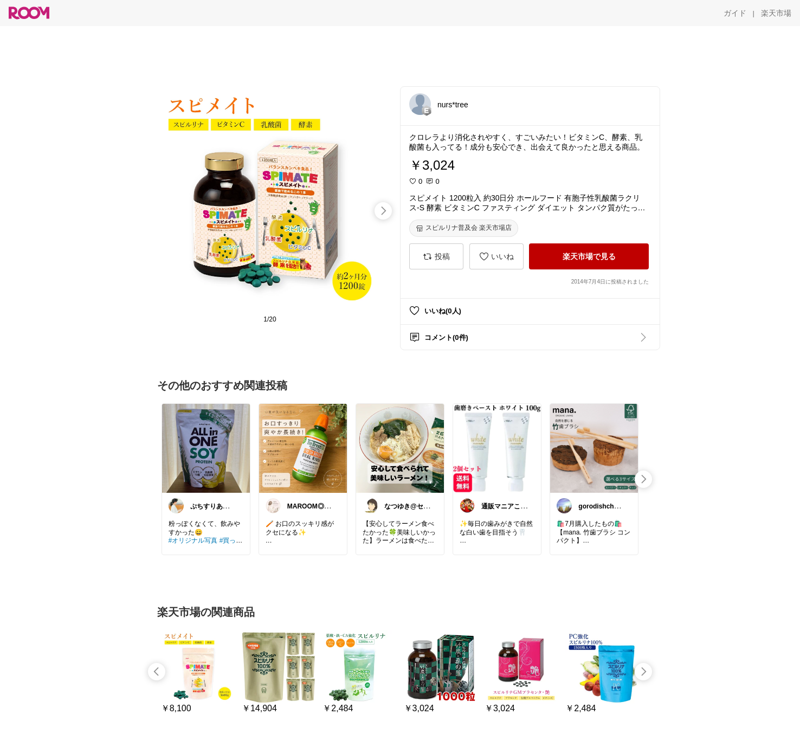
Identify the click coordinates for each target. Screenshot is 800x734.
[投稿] (436, 256)
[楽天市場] (776, 13)
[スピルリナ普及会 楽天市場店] (463, 228)
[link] (206, 448)
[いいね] (496, 256)
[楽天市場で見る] (589, 256)
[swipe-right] (383, 211)
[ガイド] (735, 13)
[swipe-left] (156, 671)
